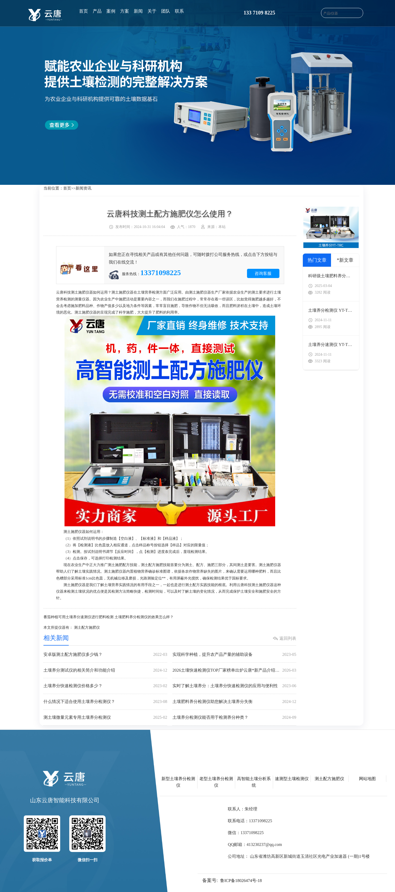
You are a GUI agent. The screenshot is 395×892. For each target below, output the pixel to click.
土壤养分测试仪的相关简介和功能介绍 (105, 670)
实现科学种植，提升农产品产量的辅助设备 (234, 654)
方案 (124, 11)
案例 (110, 11)
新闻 (138, 11)
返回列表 (287, 638)
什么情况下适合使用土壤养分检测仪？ (105, 702)
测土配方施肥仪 (87, 628)
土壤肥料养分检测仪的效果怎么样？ (144, 617)
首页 (83, 11)
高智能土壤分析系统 (254, 781)
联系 (179, 11)
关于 (151, 11)
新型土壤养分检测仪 (178, 781)
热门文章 (317, 260)
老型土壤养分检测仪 (216, 781)
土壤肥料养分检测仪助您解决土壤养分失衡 (234, 702)
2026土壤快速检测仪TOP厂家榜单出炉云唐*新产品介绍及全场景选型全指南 (234, 670)
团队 (165, 11)
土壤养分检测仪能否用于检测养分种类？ (234, 717)
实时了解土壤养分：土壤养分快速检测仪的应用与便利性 (234, 686)
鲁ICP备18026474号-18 (241, 880)
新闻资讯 (83, 188)
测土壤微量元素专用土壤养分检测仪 (105, 717)
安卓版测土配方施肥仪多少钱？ (105, 654)
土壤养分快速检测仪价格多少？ (105, 686)
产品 (97, 11)
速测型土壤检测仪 (292, 778)
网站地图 (367, 778)
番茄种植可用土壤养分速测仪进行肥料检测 (78, 617)
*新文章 (345, 260)
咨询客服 (263, 273)
